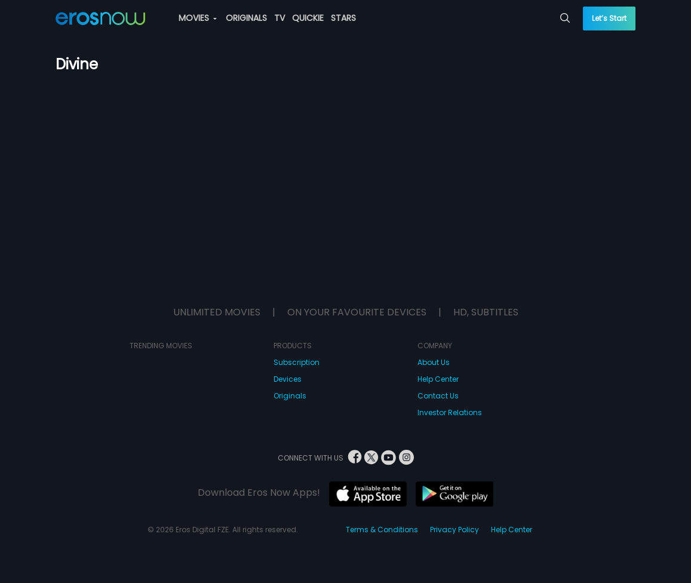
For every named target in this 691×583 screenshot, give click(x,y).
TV (279, 18)
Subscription (297, 362)
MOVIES (198, 18)
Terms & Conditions (382, 529)
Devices (288, 379)
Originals (290, 396)
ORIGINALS (246, 18)
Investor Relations (449, 412)
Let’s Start (609, 18)
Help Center (438, 379)
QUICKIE (308, 18)
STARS (343, 18)
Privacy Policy (454, 529)
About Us (433, 362)
